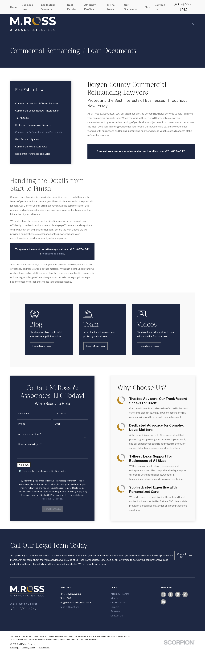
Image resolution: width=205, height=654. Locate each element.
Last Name (56, 413)
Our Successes (119, 602)
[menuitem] (41, 103)
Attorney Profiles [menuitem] (90, 7)
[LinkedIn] (163, 601)
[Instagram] (163, 594)
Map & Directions (69, 607)
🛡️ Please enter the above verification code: (38, 471)
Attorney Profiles (120, 593)
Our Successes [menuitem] (131, 7)
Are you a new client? (25, 434)
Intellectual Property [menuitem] (48, 7)
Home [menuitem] (13, 7)
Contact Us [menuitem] (160, 7)
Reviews (115, 611)
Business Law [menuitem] (27, 7)
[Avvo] (185, 594)
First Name (20, 413)
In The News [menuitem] (111, 7)
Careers (115, 607)
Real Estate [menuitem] (71, 7)
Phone (17, 424)
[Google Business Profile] (177, 594)
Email (53, 424)
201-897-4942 (183, 7)
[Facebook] (170, 594)
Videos (114, 598)
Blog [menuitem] (147, 7)
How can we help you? (25, 444)
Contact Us (117, 615)
